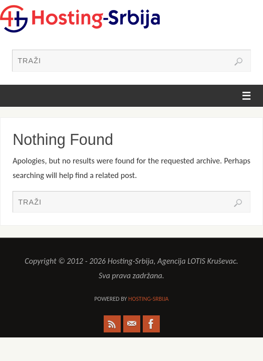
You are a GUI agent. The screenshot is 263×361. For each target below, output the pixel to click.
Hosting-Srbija (148, 298)
